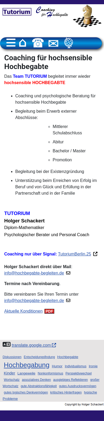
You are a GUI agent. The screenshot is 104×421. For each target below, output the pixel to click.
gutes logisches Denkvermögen (26, 392)
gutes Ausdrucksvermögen (77, 386)
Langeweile (26, 373)
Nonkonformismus (50, 373)
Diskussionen (12, 357)
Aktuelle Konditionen (23, 311)
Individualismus (75, 366)
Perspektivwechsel (79, 373)
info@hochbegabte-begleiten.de (34, 273)
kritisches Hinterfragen (66, 392)
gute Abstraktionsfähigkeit (39, 386)
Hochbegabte (67, 357)
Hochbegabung (26, 365)
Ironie (93, 366)
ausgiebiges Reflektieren (70, 380)
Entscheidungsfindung (39, 357)
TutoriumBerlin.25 (74, 254)
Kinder (9, 373)
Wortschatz (11, 380)
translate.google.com (34, 345)
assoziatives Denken (36, 380)
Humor (57, 366)
